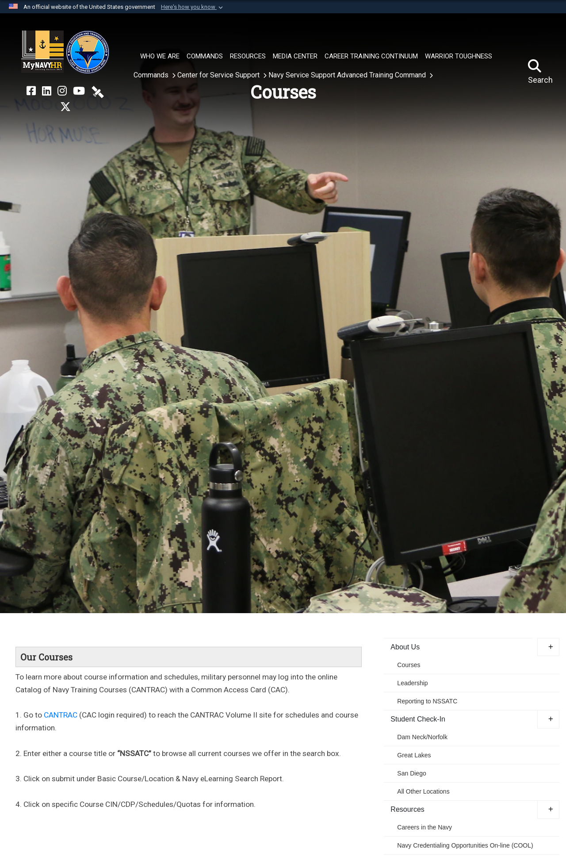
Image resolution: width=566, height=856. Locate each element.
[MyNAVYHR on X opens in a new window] (65, 107)
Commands (152, 75)
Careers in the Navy (424, 827)
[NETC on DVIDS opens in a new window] (97, 91)
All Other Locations (423, 791)
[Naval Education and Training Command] (65, 52)
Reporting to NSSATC (427, 701)
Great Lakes (414, 755)
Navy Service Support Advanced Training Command (348, 75)
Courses (408, 664)
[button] (193, 7)
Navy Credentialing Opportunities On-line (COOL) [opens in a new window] (465, 845)
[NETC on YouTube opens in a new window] (79, 91)
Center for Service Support (219, 75)
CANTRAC (60, 714)
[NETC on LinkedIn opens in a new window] (46, 91)
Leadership (412, 683)
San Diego (411, 773)
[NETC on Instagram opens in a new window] (62, 91)
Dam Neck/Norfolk (422, 737)
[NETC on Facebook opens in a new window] (31, 91)
